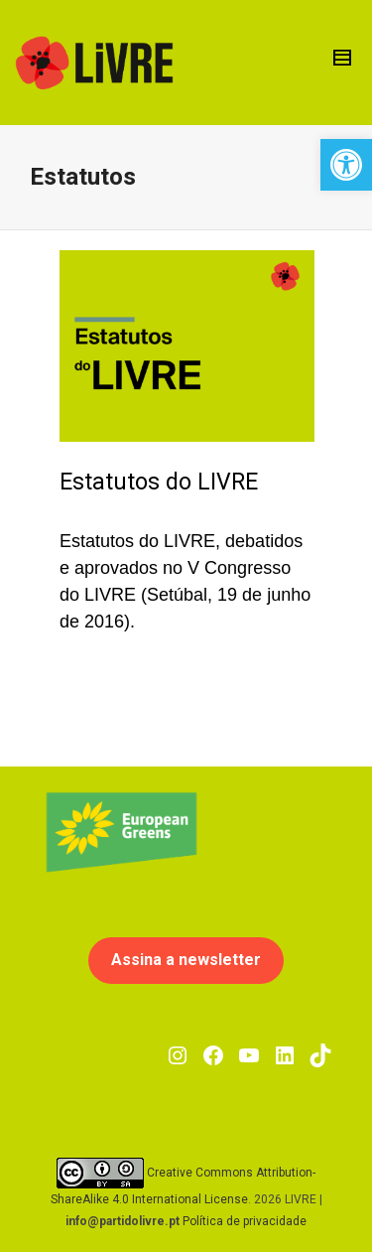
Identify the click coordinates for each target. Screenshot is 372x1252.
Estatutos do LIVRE (159, 482)
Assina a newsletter (186, 959)
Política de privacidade (245, 1221)
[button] (346, 165)
